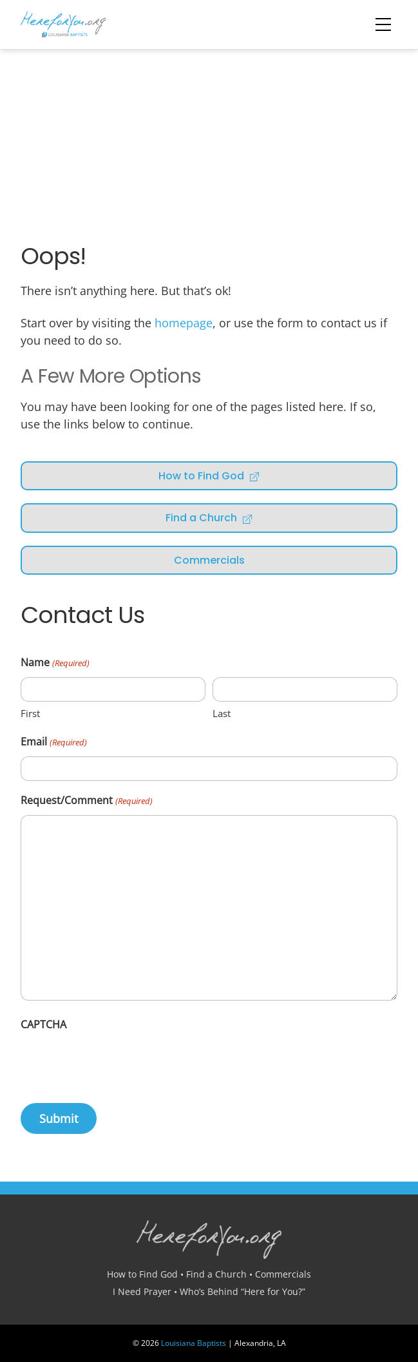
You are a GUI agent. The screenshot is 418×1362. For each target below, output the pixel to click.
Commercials (209, 560)
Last (222, 713)
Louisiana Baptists (193, 1343)
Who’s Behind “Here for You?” (242, 1291)
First (30, 713)
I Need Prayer (142, 1291)
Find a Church (209, 517)
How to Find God (209, 475)
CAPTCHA (43, 1024)
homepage (184, 323)
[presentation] (118, 1064)
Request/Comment (86, 801)
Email (53, 742)
